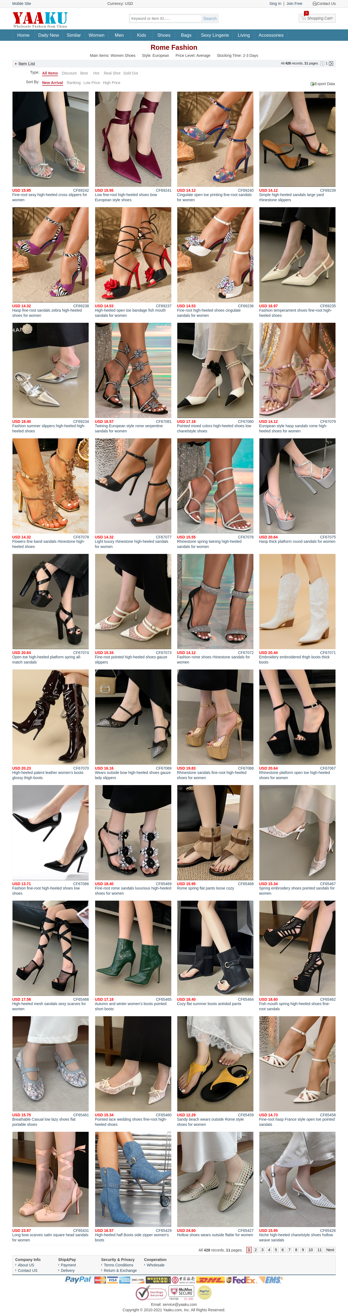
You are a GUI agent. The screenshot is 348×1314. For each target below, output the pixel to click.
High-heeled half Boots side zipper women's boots (133, 1187)
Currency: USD (120, 3)
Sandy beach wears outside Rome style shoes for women (215, 1071)
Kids (141, 35)
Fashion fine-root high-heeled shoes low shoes (50, 840)
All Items (50, 73)
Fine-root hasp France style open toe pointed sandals (297, 1071)
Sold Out (130, 73)
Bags (186, 35)
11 (320, 1250)
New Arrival (52, 82)
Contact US (28, 1270)
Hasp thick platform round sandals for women (297, 491)
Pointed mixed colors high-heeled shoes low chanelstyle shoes (215, 378)
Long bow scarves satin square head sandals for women (50, 1187)
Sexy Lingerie (215, 35)
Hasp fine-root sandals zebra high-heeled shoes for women (50, 262)
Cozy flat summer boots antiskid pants (215, 953)
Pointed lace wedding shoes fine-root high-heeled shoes (133, 1071)
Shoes (163, 35)
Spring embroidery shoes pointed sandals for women (297, 840)
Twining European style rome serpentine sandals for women (133, 378)
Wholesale (155, 1265)
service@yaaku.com (180, 1304)
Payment (68, 1265)
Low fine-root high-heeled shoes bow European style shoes (133, 146)
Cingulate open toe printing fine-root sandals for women (215, 146)
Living (244, 35)
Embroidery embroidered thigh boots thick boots (297, 609)
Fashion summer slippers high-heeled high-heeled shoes (50, 378)
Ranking (73, 82)
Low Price (91, 82)
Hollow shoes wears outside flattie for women (215, 1184)
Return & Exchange (120, 1270)
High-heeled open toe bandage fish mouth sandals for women (133, 262)
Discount (69, 73)
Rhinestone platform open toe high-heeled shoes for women (297, 724)
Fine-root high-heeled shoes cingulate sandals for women (215, 262)
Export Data (325, 84)
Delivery (68, 1270)
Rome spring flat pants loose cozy (215, 837)
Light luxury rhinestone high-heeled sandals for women (133, 493)
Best (84, 73)
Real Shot (112, 73)
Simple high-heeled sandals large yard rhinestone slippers (297, 146)
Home (23, 35)
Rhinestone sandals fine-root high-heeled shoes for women (215, 724)
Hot (96, 73)
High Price (111, 82)
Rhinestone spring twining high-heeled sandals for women (215, 493)
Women (96, 35)
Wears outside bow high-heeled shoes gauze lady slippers (133, 724)
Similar (74, 35)
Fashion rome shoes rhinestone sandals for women (215, 609)
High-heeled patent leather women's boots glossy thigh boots (50, 724)
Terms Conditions (118, 1265)
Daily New (48, 35)
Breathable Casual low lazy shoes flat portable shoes (50, 1071)
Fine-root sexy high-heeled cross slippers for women (50, 146)
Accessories (271, 35)
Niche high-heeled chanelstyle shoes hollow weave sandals (297, 1187)
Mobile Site (21, 3)
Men (119, 35)
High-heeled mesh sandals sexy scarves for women (50, 955)
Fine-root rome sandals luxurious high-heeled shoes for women (133, 840)
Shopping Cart (318, 17)
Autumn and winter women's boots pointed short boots (133, 955)
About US (26, 1265)
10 (311, 1250)
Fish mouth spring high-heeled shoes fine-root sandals (297, 955)
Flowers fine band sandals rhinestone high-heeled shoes (50, 493)
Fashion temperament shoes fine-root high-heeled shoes (297, 262)
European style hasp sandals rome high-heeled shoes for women (297, 378)
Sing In (275, 3)
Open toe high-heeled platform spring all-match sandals (50, 609)
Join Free (294, 3)
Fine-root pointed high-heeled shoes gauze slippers (133, 609)
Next (330, 1250)
